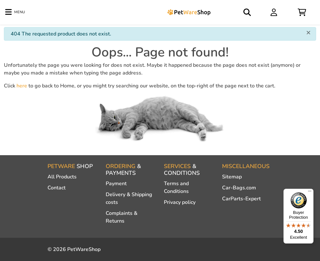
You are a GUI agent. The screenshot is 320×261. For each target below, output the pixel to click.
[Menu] (310, 192)
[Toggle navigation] (15, 12)
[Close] (308, 32)
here (21, 85)
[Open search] (247, 12)
